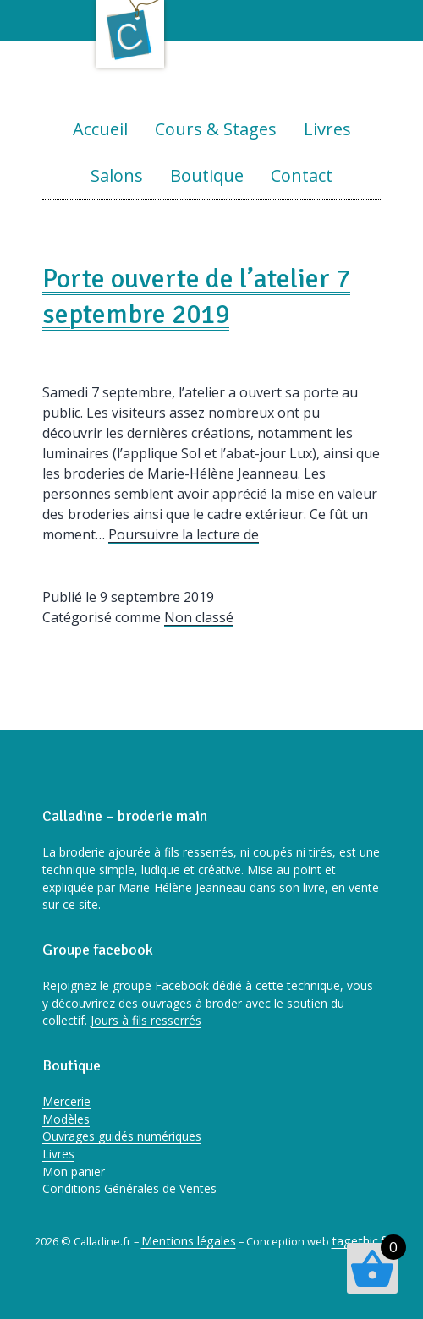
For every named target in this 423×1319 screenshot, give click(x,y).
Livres (327, 129)
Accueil (100, 129)
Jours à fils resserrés (146, 1020)
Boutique (207, 175)
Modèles (66, 1119)
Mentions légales (188, 1241)
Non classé (198, 617)
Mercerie (66, 1101)
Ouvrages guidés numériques (121, 1136)
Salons (117, 175)
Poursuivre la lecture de (183, 534)
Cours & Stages (216, 129)
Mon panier (73, 1171)
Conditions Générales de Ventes (129, 1188)
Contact (301, 175)
